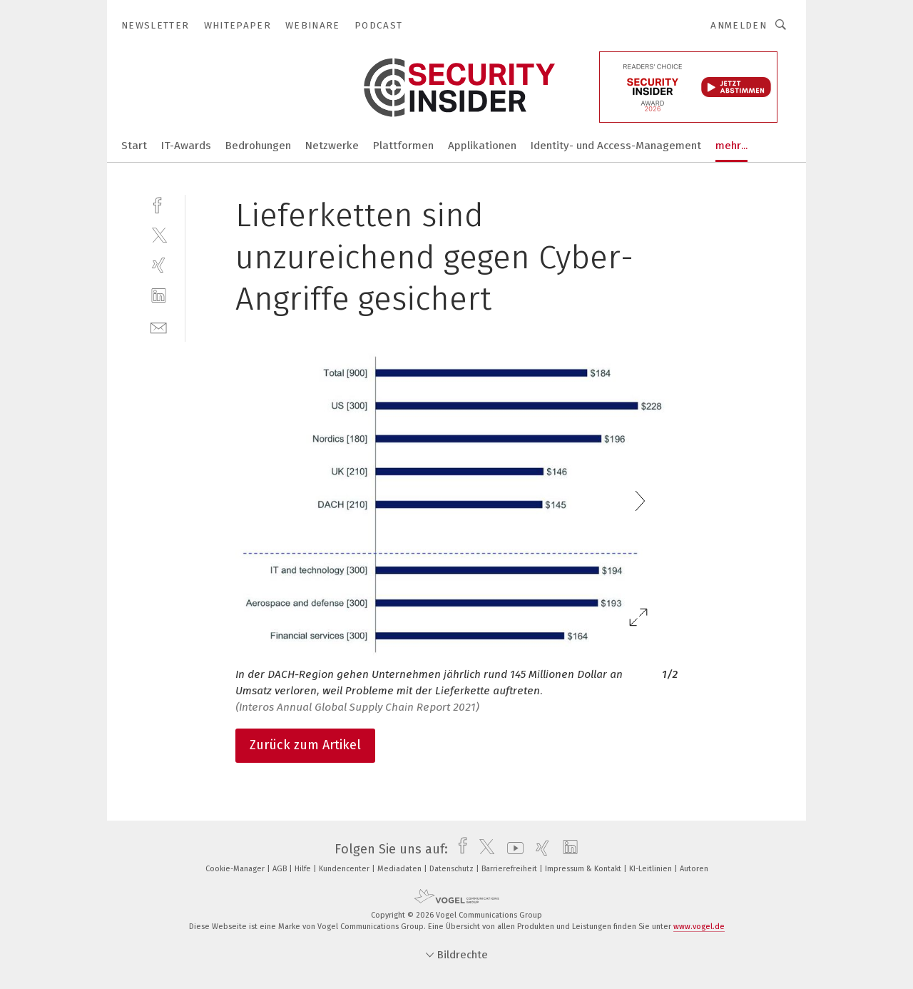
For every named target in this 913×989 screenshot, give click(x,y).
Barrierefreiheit (510, 868)
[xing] (159, 265)
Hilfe (304, 868)
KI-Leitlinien (651, 868)
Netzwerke (332, 145)
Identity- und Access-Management (616, 145)
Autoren (694, 868)
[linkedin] (159, 296)
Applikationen (482, 145)
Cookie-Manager (236, 868)
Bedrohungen (258, 145)
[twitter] (159, 234)
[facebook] (159, 204)
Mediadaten (400, 868)
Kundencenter (345, 868)
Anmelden (738, 25)
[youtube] (512, 849)
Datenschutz (452, 868)
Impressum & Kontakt (584, 868)
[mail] (159, 326)
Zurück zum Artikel (305, 745)
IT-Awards (186, 145)
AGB (280, 868)
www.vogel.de (699, 926)
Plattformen (403, 145)
